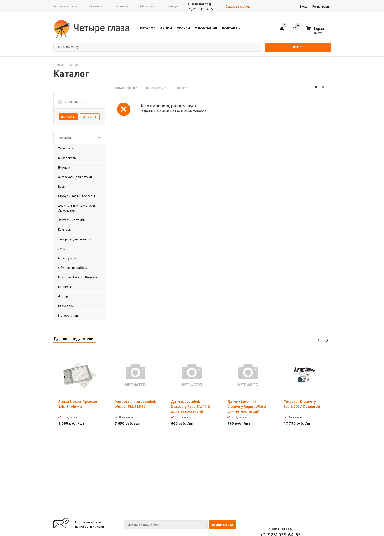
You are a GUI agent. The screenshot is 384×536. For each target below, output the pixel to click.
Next (327, 340)
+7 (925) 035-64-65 (199, 9)
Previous (318, 340)
